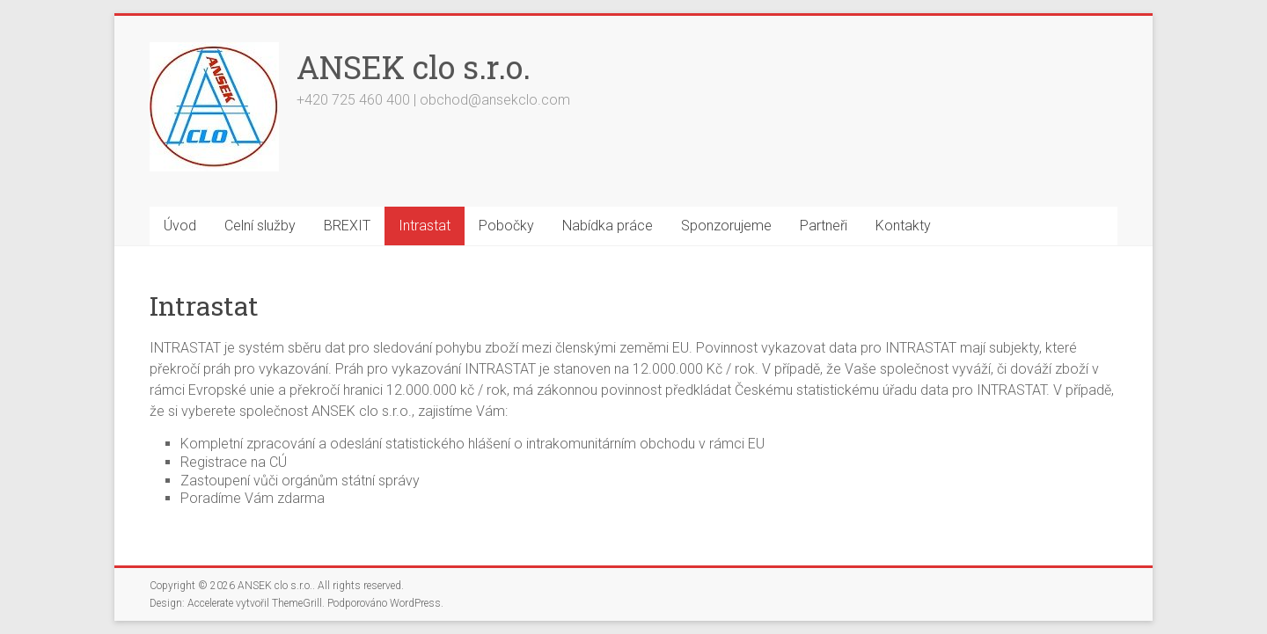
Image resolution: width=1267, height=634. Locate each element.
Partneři (823, 225)
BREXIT (347, 225)
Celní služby (260, 225)
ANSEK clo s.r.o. (414, 67)
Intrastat (424, 225)
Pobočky (506, 225)
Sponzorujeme (726, 225)
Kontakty (903, 225)
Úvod (180, 225)
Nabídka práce (607, 225)
